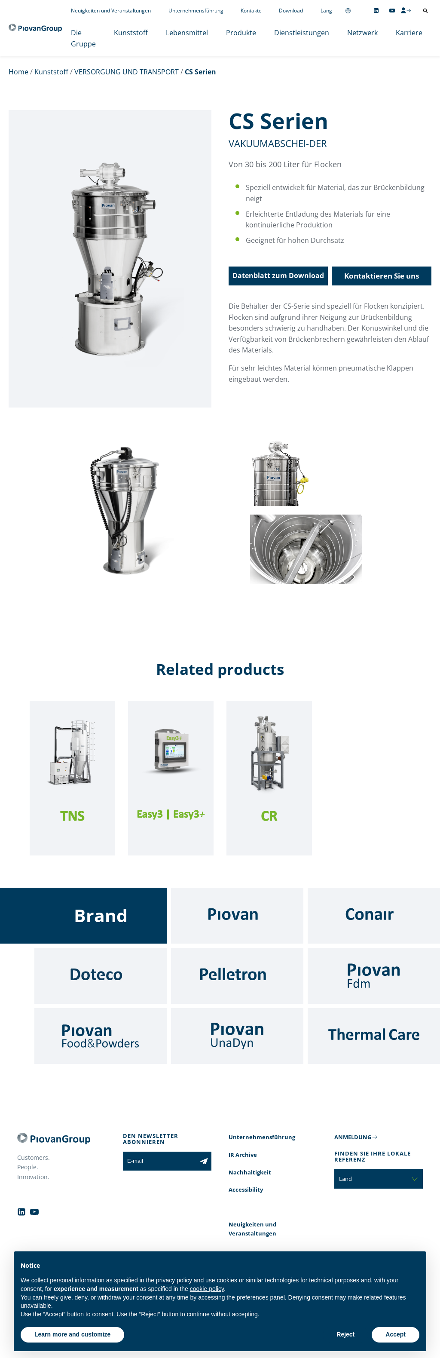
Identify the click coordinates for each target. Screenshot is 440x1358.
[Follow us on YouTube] (392, 10)
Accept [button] (395, 1334)
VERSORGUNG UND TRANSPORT (126, 72)
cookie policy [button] (207, 1288)
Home (18, 72)
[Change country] (348, 10)
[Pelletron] (237, 976)
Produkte (241, 32)
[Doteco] (100, 976)
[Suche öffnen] (425, 11)
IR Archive (243, 1155)
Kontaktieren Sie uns (381, 276)
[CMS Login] (405, 10)
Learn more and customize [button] (72, 1334)
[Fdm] (374, 976)
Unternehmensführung (195, 10)
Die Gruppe (83, 38)
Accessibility (246, 1189)
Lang (326, 10)
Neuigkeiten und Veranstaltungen (111, 10)
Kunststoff (131, 32)
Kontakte (251, 10)
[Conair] (374, 916)
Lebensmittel (187, 32)
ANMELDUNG (352, 1137)
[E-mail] (159, 1161)
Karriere (409, 32)
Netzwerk (362, 32)
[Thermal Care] (374, 1036)
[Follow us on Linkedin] (376, 10)
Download (291, 10)
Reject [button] (345, 1334)
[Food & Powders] (100, 1036)
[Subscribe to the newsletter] (203, 1161)
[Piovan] (237, 916)
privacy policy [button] (174, 1280)
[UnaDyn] (237, 1036)
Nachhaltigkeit (250, 1172)
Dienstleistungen (301, 32)
